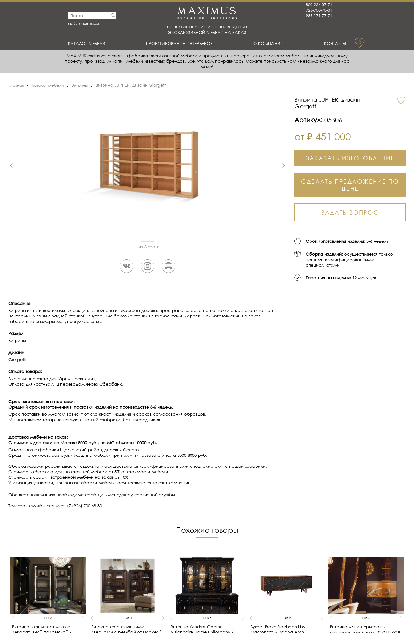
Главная (16, 85)
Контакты (333, 43)
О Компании (271, 43)
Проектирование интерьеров (182, 43)
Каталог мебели (89, 43)
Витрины (84, 85)
